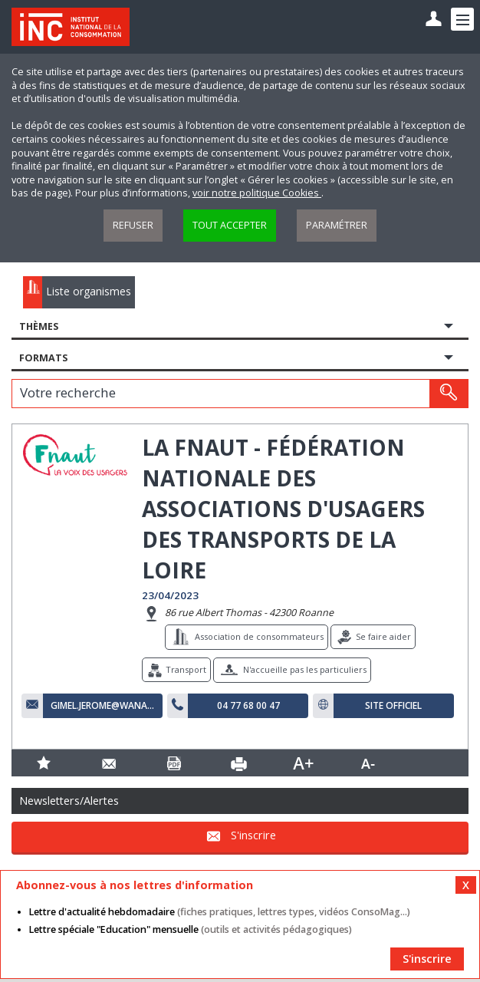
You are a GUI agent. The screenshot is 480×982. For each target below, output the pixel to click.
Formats (43, 357)
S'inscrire (253, 835)
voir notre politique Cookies (256, 192)
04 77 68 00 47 (248, 705)
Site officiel (393, 705)
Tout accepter (229, 225)
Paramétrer (336, 225)
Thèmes (38, 326)
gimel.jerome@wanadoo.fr (103, 705)
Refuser (133, 225)
